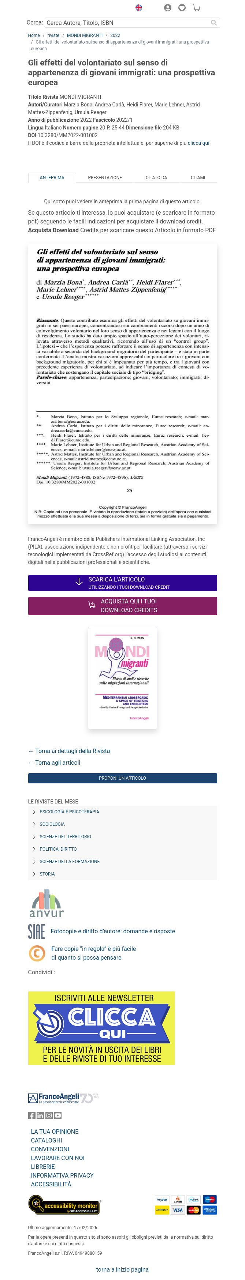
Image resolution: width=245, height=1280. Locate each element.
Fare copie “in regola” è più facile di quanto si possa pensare (94, 953)
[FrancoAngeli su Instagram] (49, 1117)
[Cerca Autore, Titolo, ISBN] (126, 23)
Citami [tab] (198, 177)
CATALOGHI (46, 1140)
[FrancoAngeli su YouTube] (58, 1117)
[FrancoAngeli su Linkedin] (40, 1117)
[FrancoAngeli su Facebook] (32, 1117)
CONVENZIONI (50, 1149)
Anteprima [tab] (52, 177)
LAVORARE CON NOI (58, 1158)
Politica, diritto (58, 849)
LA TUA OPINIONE (55, 1131)
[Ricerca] (214, 23)
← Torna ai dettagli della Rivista (69, 751)
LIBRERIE (43, 1166)
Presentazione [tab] (105, 177)
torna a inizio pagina (122, 1269)
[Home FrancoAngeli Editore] (52, 9)
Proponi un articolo (122, 778)
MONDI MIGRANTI (85, 35)
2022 (115, 35)
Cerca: (35, 22)
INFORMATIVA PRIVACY (62, 1175)
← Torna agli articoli (54, 762)
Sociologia (52, 824)
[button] (137, 9)
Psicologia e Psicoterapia (69, 811)
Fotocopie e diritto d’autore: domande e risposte (113, 931)
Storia (47, 874)
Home (34, 35)
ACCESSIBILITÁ (51, 1184)
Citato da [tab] (156, 177)
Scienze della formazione (70, 861)
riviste (53, 35)
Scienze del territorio (66, 836)
